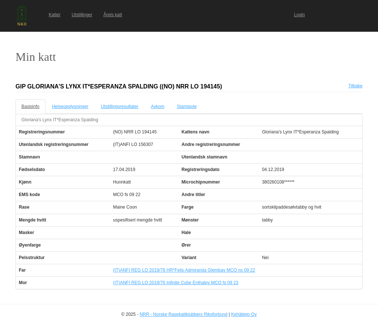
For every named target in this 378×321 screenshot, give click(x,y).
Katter (55, 14)
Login (299, 14)
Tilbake (355, 85)
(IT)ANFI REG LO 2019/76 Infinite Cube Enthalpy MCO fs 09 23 (175, 282)
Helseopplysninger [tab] (70, 106)
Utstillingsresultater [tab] (119, 106)
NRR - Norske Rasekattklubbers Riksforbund (183, 314)
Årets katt (112, 14)
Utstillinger (82, 14)
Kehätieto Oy (244, 314)
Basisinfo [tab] (30, 106)
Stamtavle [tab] (186, 106)
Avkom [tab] (157, 106)
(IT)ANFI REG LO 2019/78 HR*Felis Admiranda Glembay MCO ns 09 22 (184, 270)
